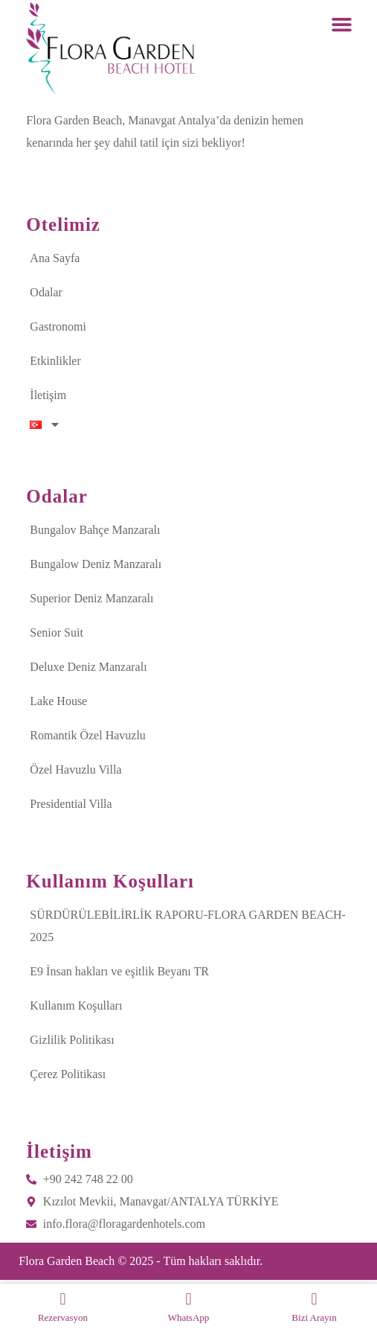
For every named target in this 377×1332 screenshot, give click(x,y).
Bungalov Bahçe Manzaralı (95, 529)
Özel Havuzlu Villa (75, 769)
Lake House (58, 701)
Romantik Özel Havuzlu (88, 735)
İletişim (48, 395)
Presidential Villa (71, 803)
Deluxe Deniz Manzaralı (88, 666)
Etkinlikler (55, 360)
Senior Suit (56, 632)
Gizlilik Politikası (72, 1039)
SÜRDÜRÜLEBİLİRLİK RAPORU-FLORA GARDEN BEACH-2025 (187, 925)
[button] (342, 24)
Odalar (46, 292)
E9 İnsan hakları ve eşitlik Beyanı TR (119, 971)
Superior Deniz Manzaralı (91, 598)
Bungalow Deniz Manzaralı (95, 564)
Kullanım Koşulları (76, 1005)
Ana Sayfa (55, 258)
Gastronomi (58, 326)
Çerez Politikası (68, 1074)
